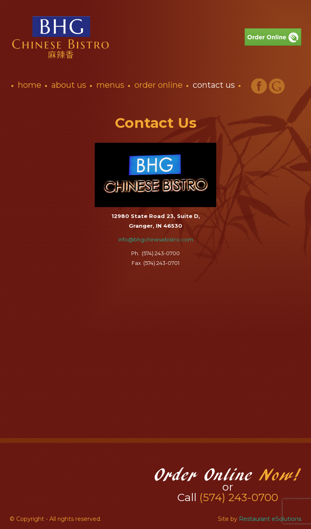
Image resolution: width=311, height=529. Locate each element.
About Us (68, 85)
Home (29, 85)
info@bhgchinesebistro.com (155, 239)
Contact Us (214, 85)
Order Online (158, 85)
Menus (110, 85)
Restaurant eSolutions (270, 519)
